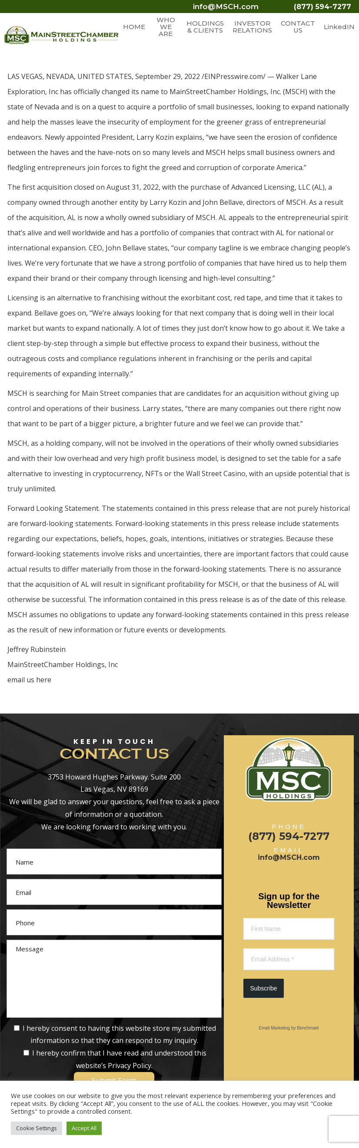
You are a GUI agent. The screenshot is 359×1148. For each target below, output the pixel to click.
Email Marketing (274, 1028)
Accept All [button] (84, 1128)
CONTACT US (298, 26)
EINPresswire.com (233, 76)
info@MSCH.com (226, 6)
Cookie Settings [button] (36, 1128)
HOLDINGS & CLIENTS (205, 26)
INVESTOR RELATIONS (252, 26)
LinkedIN (339, 27)
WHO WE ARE (165, 27)
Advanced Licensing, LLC (270, 187)
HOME (134, 27)
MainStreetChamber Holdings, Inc (225, 91)
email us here (29, 679)
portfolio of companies (177, 232)
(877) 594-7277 (322, 7)
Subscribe (263, 988)
